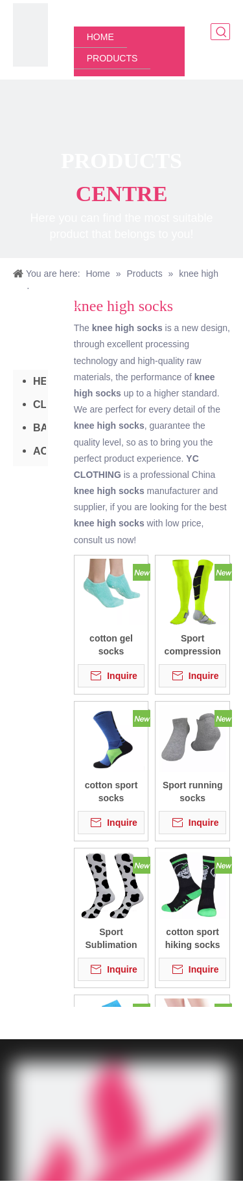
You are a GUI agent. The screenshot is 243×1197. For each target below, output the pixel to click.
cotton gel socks (111, 644)
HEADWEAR (39, 381)
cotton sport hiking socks (192, 938)
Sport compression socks (193, 645)
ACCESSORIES (39, 451)
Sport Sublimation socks (111, 939)
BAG (39, 427)
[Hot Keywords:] (221, 31)
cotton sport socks (111, 791)
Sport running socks (193, 791)
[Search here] (212, 31)
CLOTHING (39, 404)
